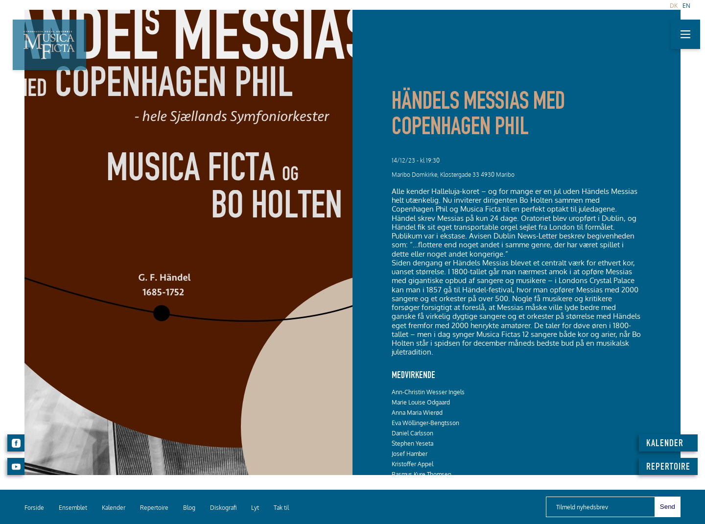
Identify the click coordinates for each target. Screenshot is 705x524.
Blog (189, 507)
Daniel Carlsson (412, 433)
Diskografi (223, 507)
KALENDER (664, 444)
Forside (34, 507)
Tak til (281, 507)
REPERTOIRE (668, 468)
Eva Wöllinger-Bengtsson (425, 423)
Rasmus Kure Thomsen (421, 474)
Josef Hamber (409, 453)
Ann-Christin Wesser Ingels (428, 392)
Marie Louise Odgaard (421, 402)
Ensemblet (73, 507)
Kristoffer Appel (412, 464)
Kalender (113, 507)
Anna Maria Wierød (417, 412)
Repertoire (154, 507)
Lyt (255, 507)
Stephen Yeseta (412, 443)
